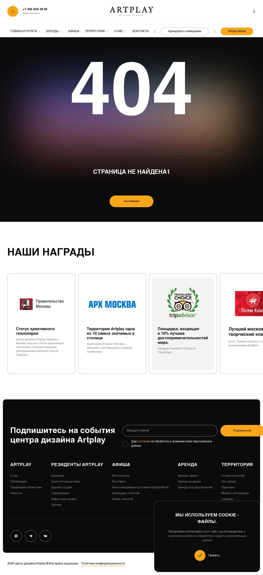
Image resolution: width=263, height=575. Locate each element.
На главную (131, 201)
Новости (16, 493)
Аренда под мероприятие (195, 487)
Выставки (118, 482)
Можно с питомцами (235, 493)
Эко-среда (228, 482)
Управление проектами (26, 487)
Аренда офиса (187, 476)
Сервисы (227, 499)
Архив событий (122, 499)
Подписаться (231, 431)
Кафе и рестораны (64, 499)
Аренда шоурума (189, 482)
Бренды (53, 31)
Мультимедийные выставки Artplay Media (140, 487)
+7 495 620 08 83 (35, 9)
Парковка (228, 487)
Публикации (18, 482)
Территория (95, 31)
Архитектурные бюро (65, 482)
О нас (118, 31)
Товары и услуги (23, 31)
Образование (60, 493)
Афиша (73, 31)
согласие (144, 441)
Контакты (141, 31)
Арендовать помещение (184, 31)
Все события (120, 476)
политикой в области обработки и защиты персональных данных (207, 538)
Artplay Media (237, 31)
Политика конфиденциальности (103, 564)
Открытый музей (233, 476)
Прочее (56, 505)
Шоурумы (57, 476)
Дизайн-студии (61, 487)
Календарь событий (125, 493)
